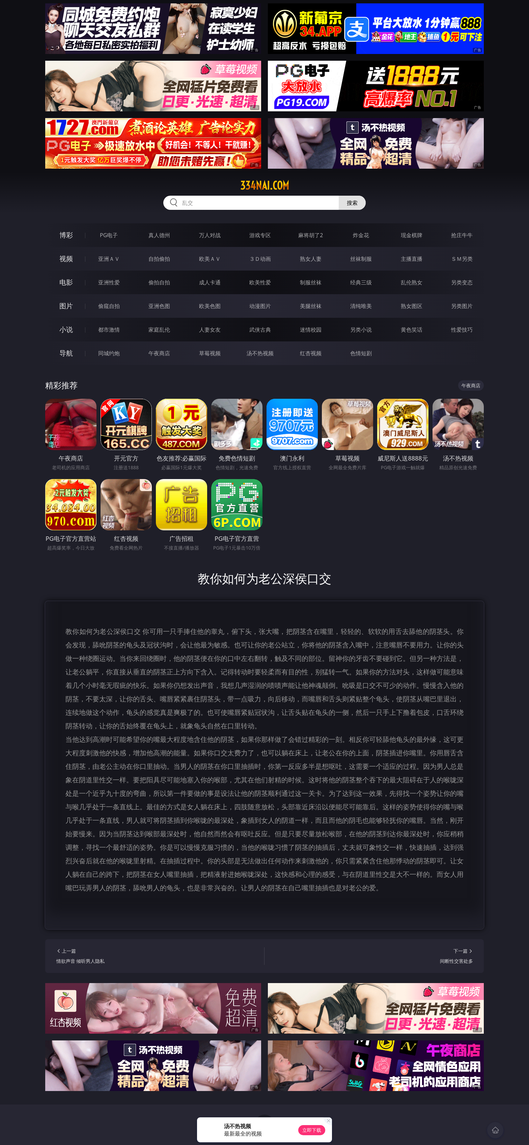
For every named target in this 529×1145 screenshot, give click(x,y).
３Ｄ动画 (260, 258)
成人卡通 (210, 282)
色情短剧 (361, 353)
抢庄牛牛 (462, 235)
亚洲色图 (159, 306)
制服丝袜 (311, 282)
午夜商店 (159, 353)
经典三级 (361, 282)
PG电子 (109, 235)
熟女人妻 (311, 258)
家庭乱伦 (159, 329)
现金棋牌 (411, 235)
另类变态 (462, 282)
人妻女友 (210, 329)
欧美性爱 (260, 282)
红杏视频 (311, 353)
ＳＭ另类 (462, 258)
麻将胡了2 (310, 235)
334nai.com (264, 185)
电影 (66, 282)
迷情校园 (311, 329)
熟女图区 (411, 306)
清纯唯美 (361, 306)
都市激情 (109, 329)
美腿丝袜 (311, 306)
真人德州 (159, 235)
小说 (66, 329)
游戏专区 (260, 235)
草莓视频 (210, 353)
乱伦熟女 (411, 282)
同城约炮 (109, 353)
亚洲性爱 (109, 282)
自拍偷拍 (159, 258)
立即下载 (311, 1130)
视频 (66, 258)
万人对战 (210, 235)
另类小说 (361, 329)
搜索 (352, 202)
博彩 (66, 235)
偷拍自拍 (159, 282)
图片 (66, 305)
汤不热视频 (260, 353)
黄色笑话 (411, 329)
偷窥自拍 (109, 306)
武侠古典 (260, 329)
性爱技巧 (462, 329)
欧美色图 (210, 306)
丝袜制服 (361, 258)
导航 (66, 353)
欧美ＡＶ (210, 258)
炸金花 (361, 235)
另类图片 (462, 306)
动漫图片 (260, 306)
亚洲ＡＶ (109, 258)
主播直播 (411, 258)
